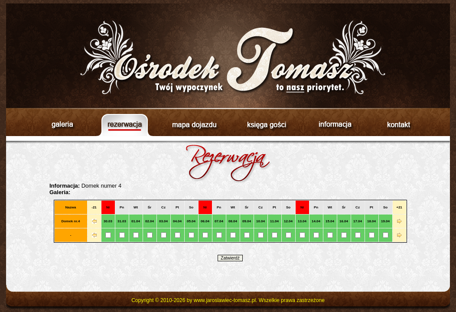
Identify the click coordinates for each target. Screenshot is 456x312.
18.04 (371, 221)
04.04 (177, 221)
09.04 (246, 221)
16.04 (343, 221)
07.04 (219, 221)
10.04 (260, 221)
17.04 (357, 221)
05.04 (191, 221)
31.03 (121, 221)
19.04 (385, 221)
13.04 (302, 221)
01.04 (135, 221)
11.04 (274, 221)
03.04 (163, 221)
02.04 (149, 221)
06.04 (205, 221)
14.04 (316, 221)
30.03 (108, 221)
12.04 (288, 221)
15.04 (330, 221)
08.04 (232, 221)
